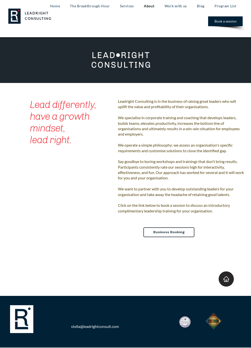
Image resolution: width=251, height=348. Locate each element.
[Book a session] (225, 21)
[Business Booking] (168, 232)
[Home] (226, 279)
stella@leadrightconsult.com (95, 326)
